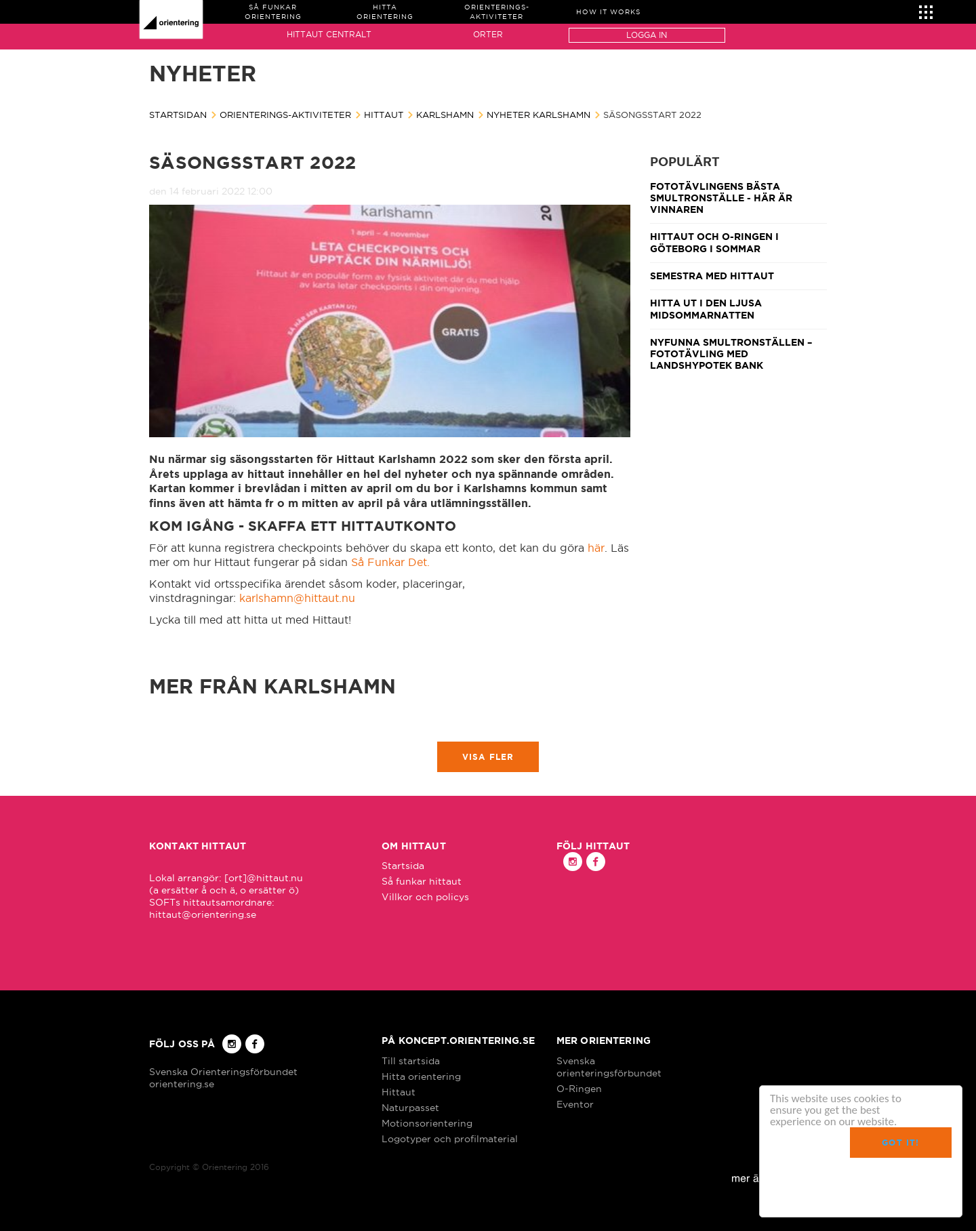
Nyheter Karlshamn (538, 114)
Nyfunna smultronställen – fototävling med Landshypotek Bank (731, 354)
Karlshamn (445, 114)
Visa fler (488, 756)
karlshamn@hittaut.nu (297, 598)
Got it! (900, 1142)
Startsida (403, 865)
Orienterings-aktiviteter (285, 114)
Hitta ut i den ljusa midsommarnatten (706, 309)
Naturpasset (410, 1107)
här (596, 548)
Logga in (646, 35)
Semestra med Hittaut (712, 275)
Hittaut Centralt (329, 34)
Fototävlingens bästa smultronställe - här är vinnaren (721, 198)
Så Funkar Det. (390, 562)
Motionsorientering (427, 1123)
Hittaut (383, 114)
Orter (488, 34)
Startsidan (178, 114)
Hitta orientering (421, 1076)
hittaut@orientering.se (202, 914)
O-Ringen (579, 1088)
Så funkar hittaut (422, 881)
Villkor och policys (425, 896)
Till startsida (411, 1060)
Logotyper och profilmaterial (450, 1138)
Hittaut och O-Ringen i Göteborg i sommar (714, 242)
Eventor (575, 1104)
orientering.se (181, 1083)
